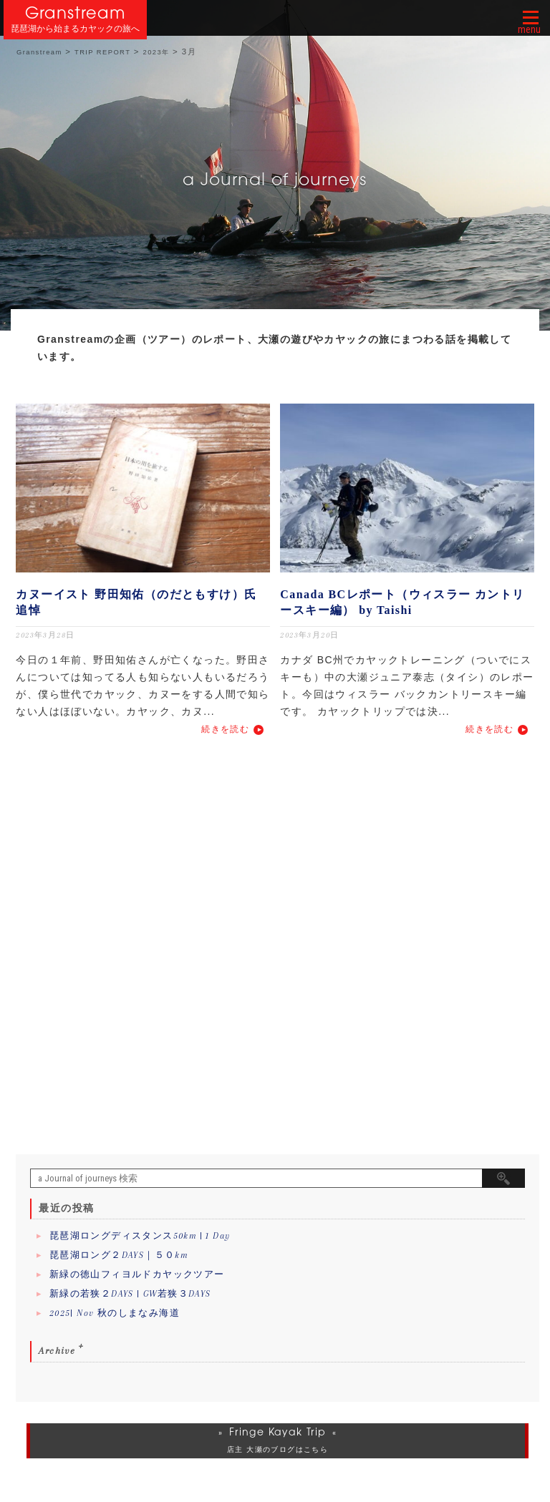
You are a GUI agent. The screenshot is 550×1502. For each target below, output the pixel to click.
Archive (57, 1350)
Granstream (75, 12)
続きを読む (225, 729)
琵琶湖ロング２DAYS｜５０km (118, 1255)
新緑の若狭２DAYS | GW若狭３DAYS (130, 1294)
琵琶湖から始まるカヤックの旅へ (75, 29)
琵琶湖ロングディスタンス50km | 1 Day (140, 1236)
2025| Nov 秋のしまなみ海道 (114, 1313)
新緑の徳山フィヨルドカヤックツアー (137, 1274)
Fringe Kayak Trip (278, 1431)
